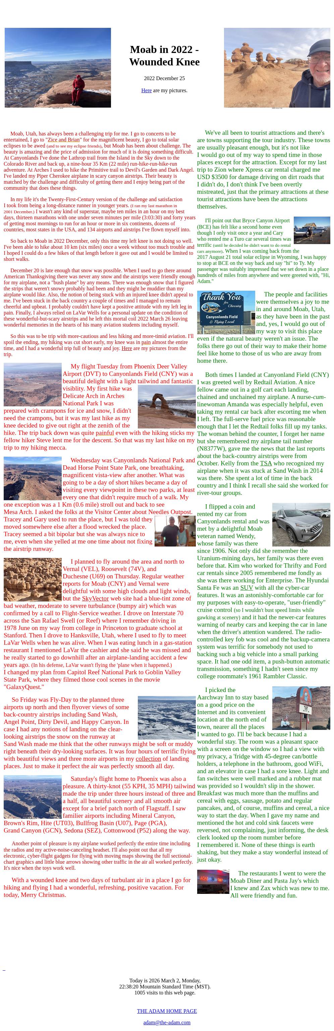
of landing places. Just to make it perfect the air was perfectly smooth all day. (96, 762)
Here (146, 90)
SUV (246, 587)
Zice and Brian (63, 139)
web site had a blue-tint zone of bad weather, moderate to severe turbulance (98, 642)
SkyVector (95, 598)
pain (146, 342)
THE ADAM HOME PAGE (167, 1011)
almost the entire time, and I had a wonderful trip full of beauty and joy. (96, 345)
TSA (266, 463)
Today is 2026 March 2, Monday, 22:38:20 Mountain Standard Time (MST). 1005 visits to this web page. (165, 986)
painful (105, 432)
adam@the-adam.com (167, 1022)
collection (148, 758)
